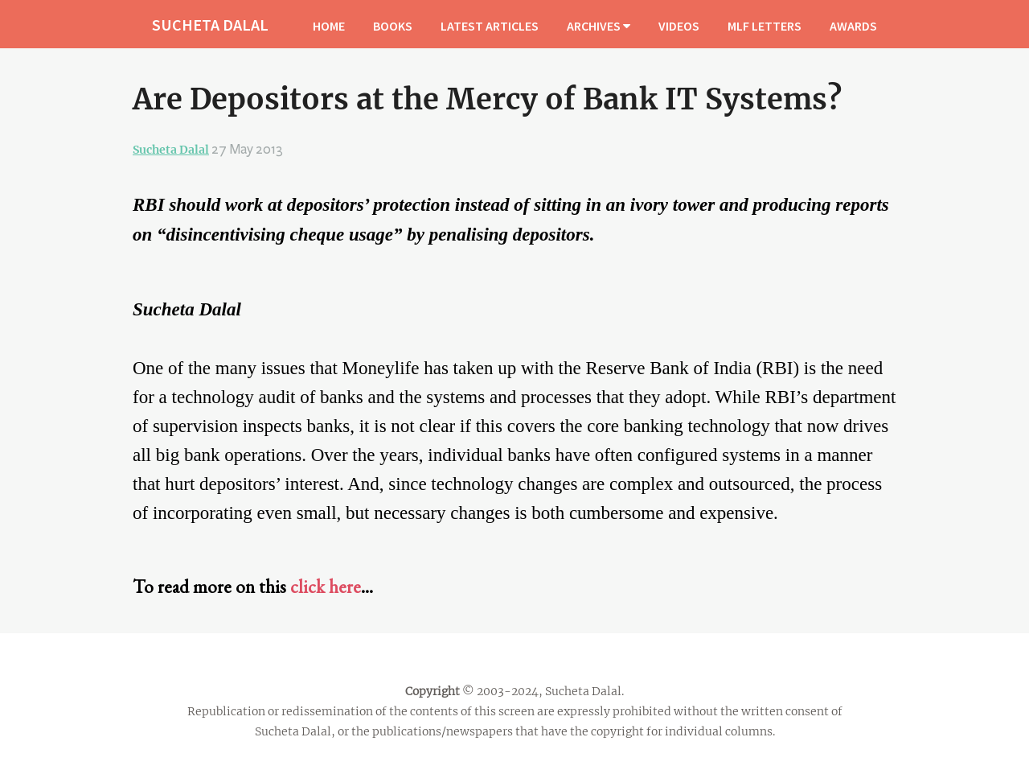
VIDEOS (678, 26)
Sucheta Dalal (171, 149)
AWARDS (853, 26)
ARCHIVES (598, 26)
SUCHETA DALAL (210, 24)
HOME (329, 26)
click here (325, 586)
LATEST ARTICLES (490, 26)
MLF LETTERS (764, 26)
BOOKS (392, 26)
